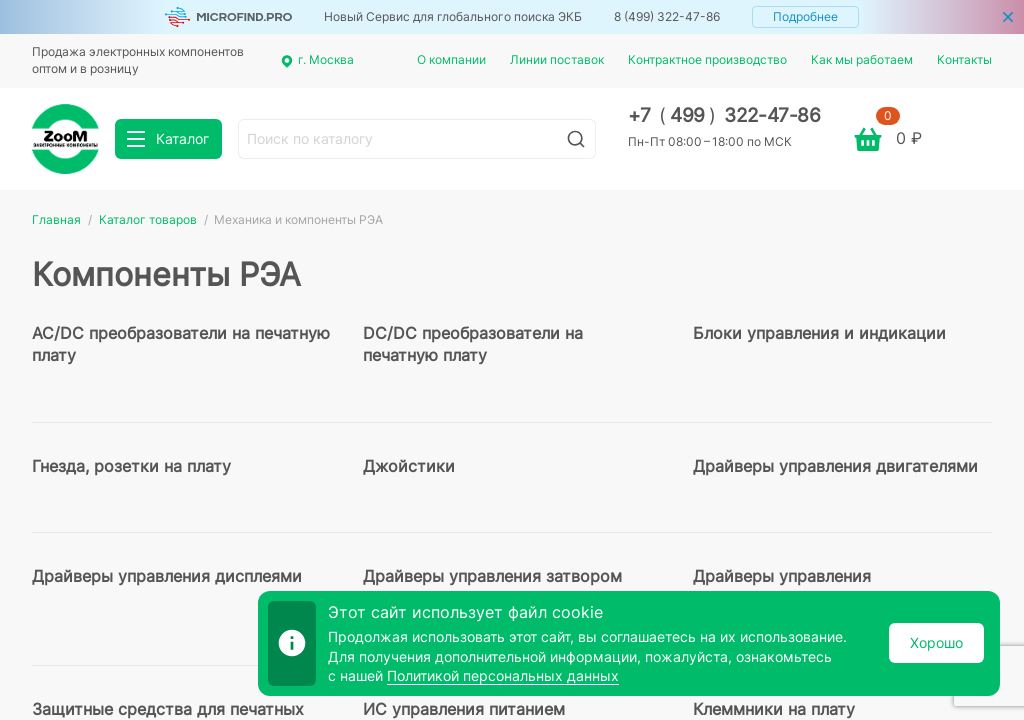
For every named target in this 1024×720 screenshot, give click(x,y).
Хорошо (936, 642)
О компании (451, 59)
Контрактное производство (707, 59)
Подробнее (805, 16)
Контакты (964, 59)
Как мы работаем (862, 59)
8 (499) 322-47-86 (667, 16)
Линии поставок (557, 59)
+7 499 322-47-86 (724, 115)
